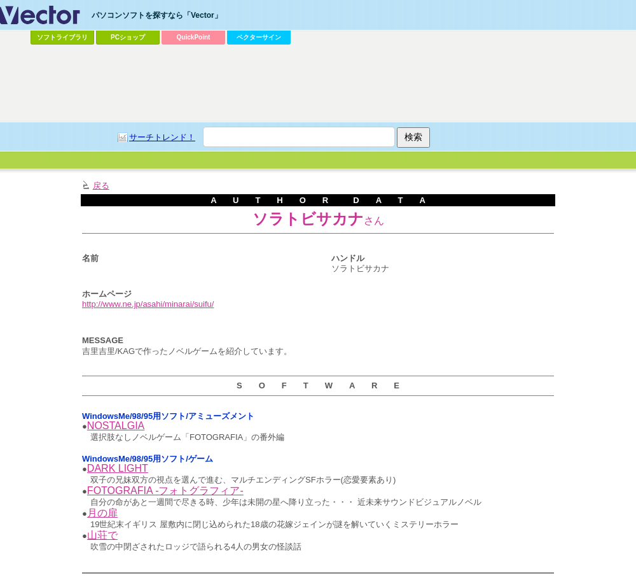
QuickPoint (194, 37)
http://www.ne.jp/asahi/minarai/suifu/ (148, 304)
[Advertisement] (318, 83)
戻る (101, 185)
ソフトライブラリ (62, 37)
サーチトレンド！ (162, 137)
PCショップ (128, 37)
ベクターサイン (259, 37)
